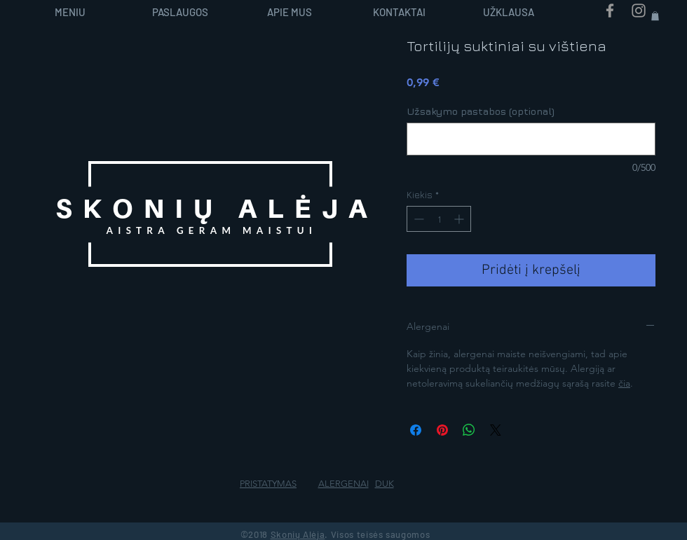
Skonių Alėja (298, 534)
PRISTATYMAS (268, 483)
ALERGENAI (343, 483)
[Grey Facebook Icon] (610, 10)
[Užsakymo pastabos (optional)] (531, 139)
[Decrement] (417, 219)
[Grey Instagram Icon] (639, 10)
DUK (384, 483)
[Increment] (460, 219)
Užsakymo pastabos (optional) (481, 111)
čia (624, 383)
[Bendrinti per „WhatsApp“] (469, 430)
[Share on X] (495, 430)
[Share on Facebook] (415, 430)
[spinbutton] (438, 219)
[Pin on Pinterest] (442, 430)
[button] (655, 15)
